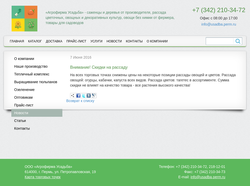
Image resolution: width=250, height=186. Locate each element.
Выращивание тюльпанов (35, 82)
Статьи (20, 121)
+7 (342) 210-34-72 (218, 9)
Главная (17, 41)
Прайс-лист (76, 41)
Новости (114, 41)
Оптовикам (23, 97)
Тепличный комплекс (31, 74)
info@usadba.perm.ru (218, 24)
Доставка (54, 41)
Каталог (35, 41)
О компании (157, 41)
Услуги (96, 41)
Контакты (134, 41)
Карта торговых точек (43, 177)
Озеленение (24, 90)
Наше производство (31, 66)
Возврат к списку (80, 101)
